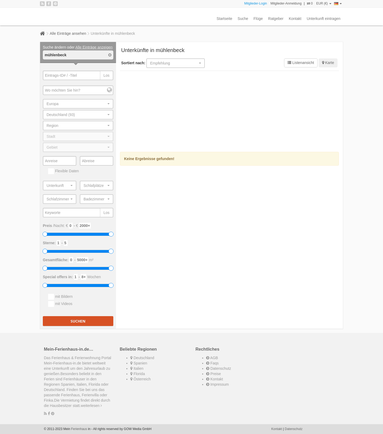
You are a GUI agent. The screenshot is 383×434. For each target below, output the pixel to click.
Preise (213, 374)
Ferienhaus (79, 429)
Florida (137, 374)
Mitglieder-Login (255, 3)
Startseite (224, 18)
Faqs (212, 363)
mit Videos (60, 304)
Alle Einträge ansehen (68, 33)
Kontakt (295, 18)
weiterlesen (91, 405)
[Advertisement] (229, 112)
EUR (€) (323, 3)
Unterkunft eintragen (323, 18)
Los (106, 75)
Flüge (258, 18)
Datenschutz (218, 368)
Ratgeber (276, 18)
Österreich (140, 379)
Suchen (77, 321)
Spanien (138, 363)
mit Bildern (60, 297)
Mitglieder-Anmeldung (286, 3)
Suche (243, 18)
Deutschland (142, 358)
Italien (136, 368)
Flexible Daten (63, 171)
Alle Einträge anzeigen (94, 47)
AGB (212, 358)
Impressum (217, 384)
